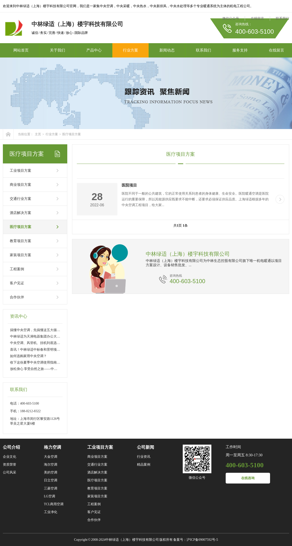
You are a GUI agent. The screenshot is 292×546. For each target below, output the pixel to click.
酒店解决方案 (20, 213)
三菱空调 (50, 488)
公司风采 (9, 472)
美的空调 (50, 472)
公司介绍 (11, 447)
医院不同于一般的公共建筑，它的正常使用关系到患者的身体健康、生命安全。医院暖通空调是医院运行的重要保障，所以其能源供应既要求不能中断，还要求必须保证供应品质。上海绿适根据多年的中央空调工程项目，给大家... (195, 199)
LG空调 (49, 496)
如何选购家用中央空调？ (28, 356)
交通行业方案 (20, 199)
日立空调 (50, 480)
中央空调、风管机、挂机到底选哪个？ (38, 343)
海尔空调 (50, 464)
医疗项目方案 (71, 134)
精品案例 (143, 464)
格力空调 (52, 447)
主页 (38, 134)
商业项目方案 (20, 185)
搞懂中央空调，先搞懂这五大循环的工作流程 (43, 330)
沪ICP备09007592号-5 (202, 539)
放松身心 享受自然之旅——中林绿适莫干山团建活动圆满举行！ (57, 369)
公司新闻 (145, 447)
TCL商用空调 (53, 504)
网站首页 (21, 50)
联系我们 (282, 18)
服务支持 (240, 50)
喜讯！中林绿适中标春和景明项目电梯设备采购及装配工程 (53, 349)
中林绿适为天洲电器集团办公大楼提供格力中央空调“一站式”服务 (58, 336)
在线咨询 (248, 478)
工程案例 (17, 269)
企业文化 (9, 456)
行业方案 (130, 50)
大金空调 (50, 456)
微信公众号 (230, 18)
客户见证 (17, 283)
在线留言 (257, 18)
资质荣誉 (9, 464)
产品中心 (94, 50)
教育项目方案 (20, 241)
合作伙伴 (17, 297)
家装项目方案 (20, 255)
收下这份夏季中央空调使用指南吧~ (36, 362)
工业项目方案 (20, 170)
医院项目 (129, 185)
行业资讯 (143, 456)
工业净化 (50, 512)
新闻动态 (167, 50)
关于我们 (57, 50)
